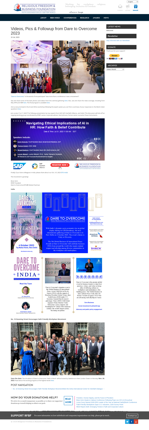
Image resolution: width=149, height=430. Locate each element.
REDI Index (55, 18)
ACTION (127, 10)
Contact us (132, 416)
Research (84, 18)
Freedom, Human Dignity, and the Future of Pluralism (94, 398)
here (66, 101)
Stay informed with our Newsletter (118, 40)
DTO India (64, 172)
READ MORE (68, 400)
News (106, 18)
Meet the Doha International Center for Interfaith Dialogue (84, 389)
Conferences (70, 18)
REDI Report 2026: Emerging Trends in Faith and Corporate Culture (99, 407)
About (43, 18)
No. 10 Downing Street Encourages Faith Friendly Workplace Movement (37, 389)
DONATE (135, 10)
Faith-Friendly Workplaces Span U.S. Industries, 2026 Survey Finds (99, 404)
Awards (96, 18)
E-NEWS (120, 10)
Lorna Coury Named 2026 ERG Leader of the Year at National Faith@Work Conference (106, 402)
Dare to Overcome (17, 96)
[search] (83, 12)
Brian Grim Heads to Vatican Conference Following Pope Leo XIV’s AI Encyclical (104, 400)
